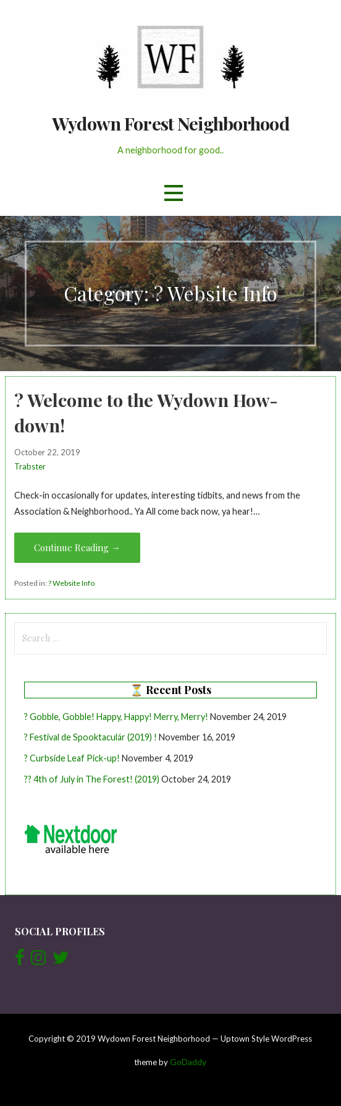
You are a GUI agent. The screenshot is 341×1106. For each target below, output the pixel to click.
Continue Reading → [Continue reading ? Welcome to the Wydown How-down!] (77, 547)
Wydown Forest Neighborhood (170, 123)
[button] (173, 193)
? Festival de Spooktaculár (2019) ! (90, 737)
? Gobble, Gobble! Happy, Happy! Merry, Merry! (116, 716)
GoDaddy (188, 1062)
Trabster (30, 466)
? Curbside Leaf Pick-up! (72, 758)
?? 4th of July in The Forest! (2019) (91, 779)
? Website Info (71, 583)
